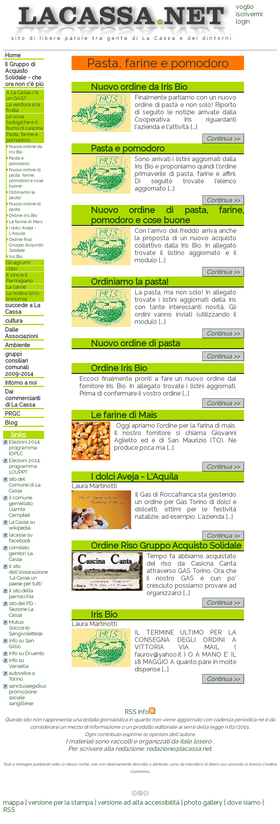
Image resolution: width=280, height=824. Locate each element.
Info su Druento (26, 653)
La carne (16, 287)
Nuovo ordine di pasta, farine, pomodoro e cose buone (26, 178)
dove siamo (244, 802)
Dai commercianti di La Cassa (22, 398)
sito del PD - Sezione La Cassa (22, 609)
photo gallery (203, 802)
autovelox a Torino (22, 676)
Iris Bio (15, 256)
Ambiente (17, 345)
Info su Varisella (19, 663)
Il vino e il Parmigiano (19, 278)
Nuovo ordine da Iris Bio (139, 87)
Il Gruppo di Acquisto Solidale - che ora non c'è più (24, 74)
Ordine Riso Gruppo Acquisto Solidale (26, 245)
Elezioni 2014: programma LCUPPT (25, 466)
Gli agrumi (18, 262)
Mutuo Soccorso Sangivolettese (26, 627)
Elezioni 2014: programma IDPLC (25, 447)
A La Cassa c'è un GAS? (22, 95)
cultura (13, 320)
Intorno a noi (21, 382)
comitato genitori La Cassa (21, 553)
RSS (9, 810)
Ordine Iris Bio (23, 215)
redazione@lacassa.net (178, 748)
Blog (11, 422)
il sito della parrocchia (21, 593)
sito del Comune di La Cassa (25, 485)
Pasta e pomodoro (19, 160)
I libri (11, 269)
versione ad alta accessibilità (138, 802)
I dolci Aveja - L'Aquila (22, 230)
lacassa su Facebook (20, 538)
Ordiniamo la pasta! (130, 282)
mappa (13, 802)
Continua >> (223, 138)
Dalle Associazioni (21, 332)
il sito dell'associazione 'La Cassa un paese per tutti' (28, 575)
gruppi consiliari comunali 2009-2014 (19, 364)
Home (13, 55)
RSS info (140, 712)
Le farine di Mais (26, 221)
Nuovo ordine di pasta (135, 343)
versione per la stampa (60, 802)
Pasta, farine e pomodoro (22, 137)
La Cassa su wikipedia (22, 525)
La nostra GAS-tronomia (23, 296)
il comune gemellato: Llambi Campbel (21, 506)
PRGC (12, 413)
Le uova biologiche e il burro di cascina (24, 122)
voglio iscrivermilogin (249, 14)
